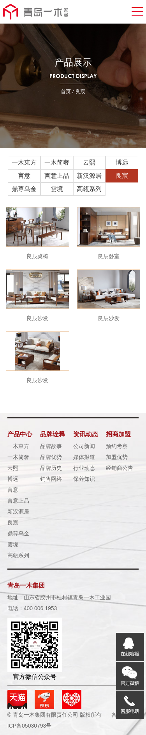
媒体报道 (84, 457)
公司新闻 (84, 446)
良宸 (122, 175)
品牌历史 (51, 468)
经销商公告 (119, 468)
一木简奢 (56, 162)
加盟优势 (117, 457)
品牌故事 (51, 446)
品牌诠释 (52, 434)
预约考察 (117, 446)
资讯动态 (85, 434)
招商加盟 (118, 434)
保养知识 (84, 479)
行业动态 (84, 468)
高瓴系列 (89, 189)
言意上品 (56, 175)
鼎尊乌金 (24, 189)
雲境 (57, 189)
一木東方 (24, 162)
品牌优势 (51, 457)
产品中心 (19, 434)
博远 (122, 162)
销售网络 (51, 479)
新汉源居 (89, 175)
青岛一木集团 (26, 585)
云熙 (89, 162)
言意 (24, 175)
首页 (66, 91)
